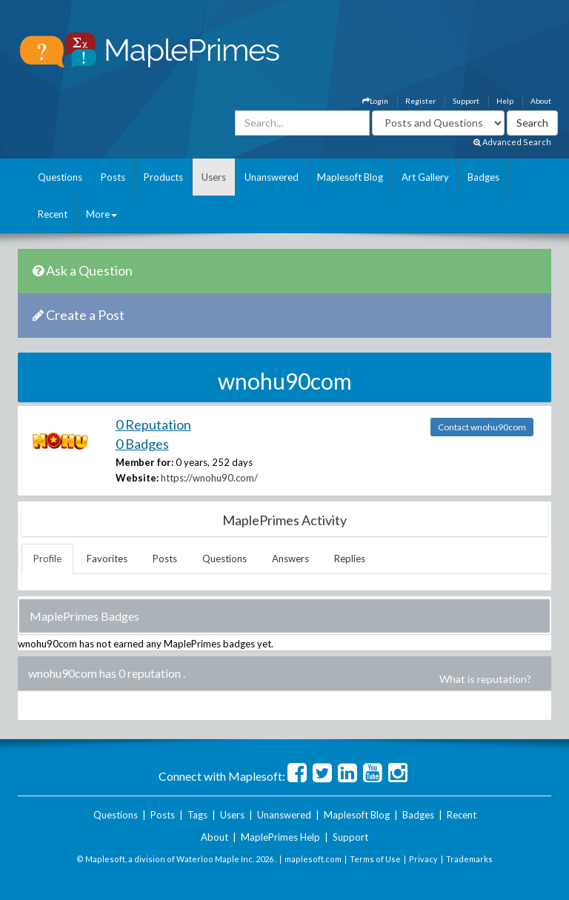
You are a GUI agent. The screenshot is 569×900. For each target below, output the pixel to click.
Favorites (107, 558)
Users (214, 177)
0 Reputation (153, 424)
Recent (52, 214)
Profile (47, 558)
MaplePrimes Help (280, 837)
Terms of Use (375, 859)
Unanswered (271, 177)
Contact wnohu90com (482, 427)
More (101, 214)
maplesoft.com (313, 859)
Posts (113, 177)
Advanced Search (512, 142)
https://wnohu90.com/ (209, 478)
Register (420, 100)
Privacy (423, 859)
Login (375, 100)
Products (163, 177)
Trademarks (469, 859)
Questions (60, 177)
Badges (483, 177)
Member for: (144, 462)
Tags (197, 815)
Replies (349, 558)
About (540, 100)
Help (504, 100)
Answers (290, 558)
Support (466, 100)
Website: (137, 478)
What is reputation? (485, 679)
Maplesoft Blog (350, 177)
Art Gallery (425, 177)
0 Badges (142, 444)
